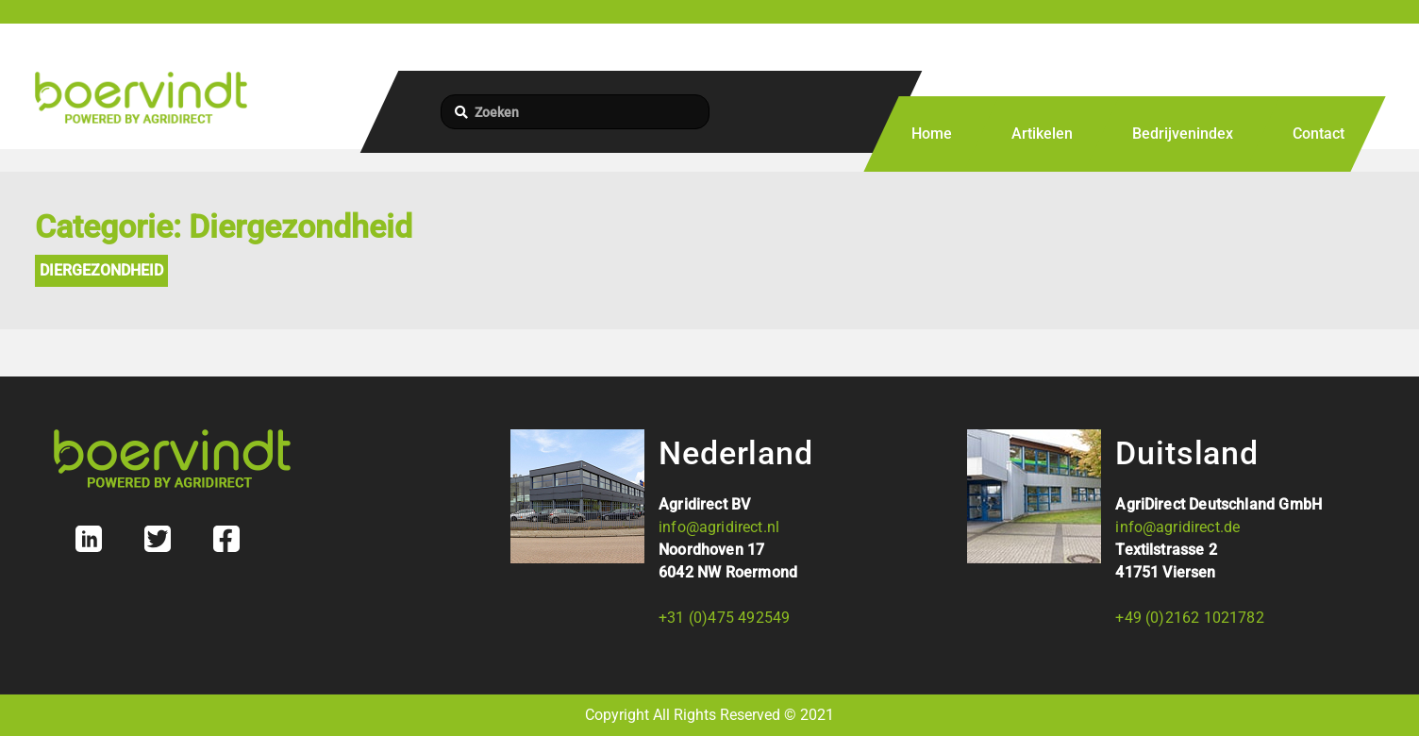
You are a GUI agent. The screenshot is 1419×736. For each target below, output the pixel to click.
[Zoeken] (575, 111)
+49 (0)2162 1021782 (1189, 618)
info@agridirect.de (1177, 527)
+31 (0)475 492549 (724, 618)
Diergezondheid (101, 270)
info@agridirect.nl (719, 527)
